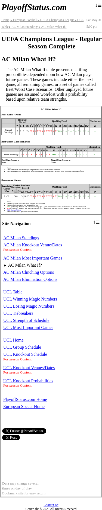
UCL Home (13, 340)
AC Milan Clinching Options (28, 272)
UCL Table (12, 292)
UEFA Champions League (55, 20)
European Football (23, 20)
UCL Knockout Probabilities (28, 380)
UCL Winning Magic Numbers (30, 299)
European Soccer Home (24, 406)
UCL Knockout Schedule (25, 354)
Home (5, 20)
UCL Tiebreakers (18, 313)
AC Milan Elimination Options (30, 279)
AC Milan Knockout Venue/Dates (32, 245)
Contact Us (51, 505)
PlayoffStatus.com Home (25, 399)
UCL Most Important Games (28, 327)
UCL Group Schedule (22, 347)
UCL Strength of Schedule (26, 320)
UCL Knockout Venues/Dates (29, 367)
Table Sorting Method (14, 210)
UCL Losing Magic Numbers (28, 306)
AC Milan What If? (52, 27)
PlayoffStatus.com (34, 7)
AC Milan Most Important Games (32, 258)
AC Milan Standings (23, 27)
